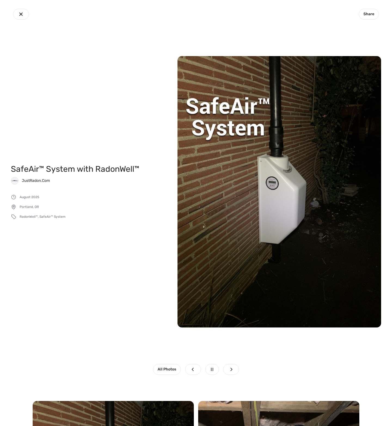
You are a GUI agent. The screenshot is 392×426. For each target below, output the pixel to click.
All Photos (167, 369)
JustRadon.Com (36, 180)
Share (368, 14)
